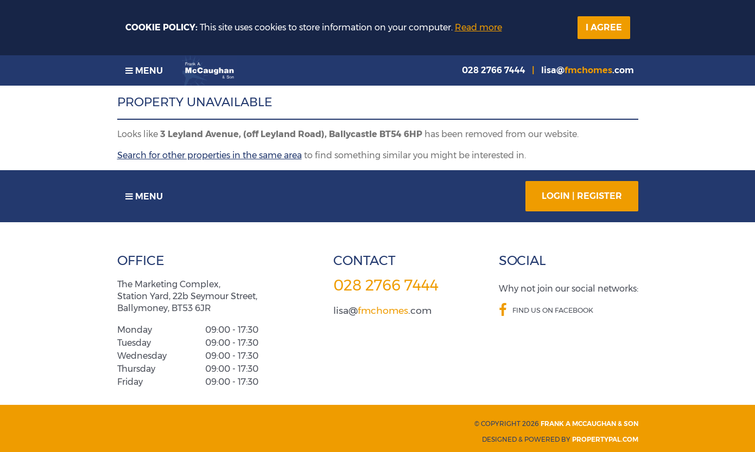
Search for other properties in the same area (209, 155)
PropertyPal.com (605, 439)
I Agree (604, 27)
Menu (144, 71)
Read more (478, 27)
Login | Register (582, 196)
